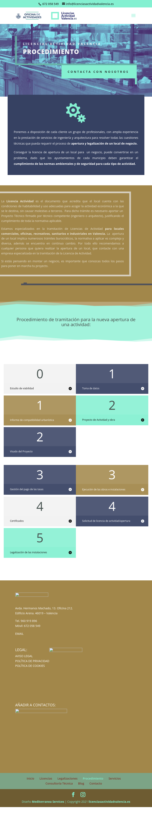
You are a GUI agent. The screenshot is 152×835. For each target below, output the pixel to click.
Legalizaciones (67, 778)
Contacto (96, 783)
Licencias (46, 778)
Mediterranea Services (48, 802)
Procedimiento (93, 778)
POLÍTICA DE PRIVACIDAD (32, 661)
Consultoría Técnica (59, 783)
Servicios (114, 778)
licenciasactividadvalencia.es (109, 802)
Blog (81, 783)
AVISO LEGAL (24, 656)
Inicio (30, 778)
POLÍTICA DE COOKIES (30, 666)
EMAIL (19, 634)
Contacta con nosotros (98, 72)
